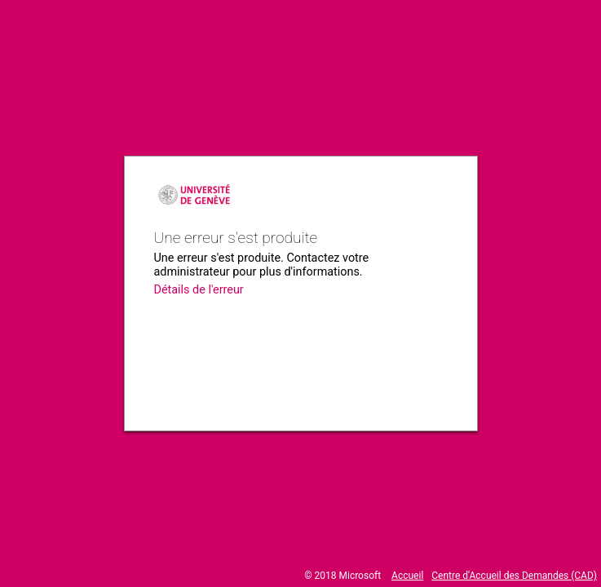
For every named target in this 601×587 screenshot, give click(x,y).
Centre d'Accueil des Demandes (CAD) (514, 575)
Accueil (407, 575)
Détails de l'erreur (199, 290)
